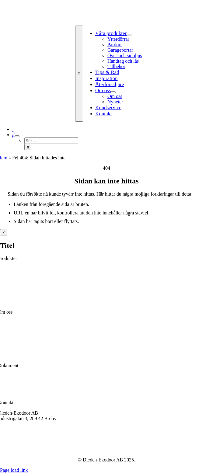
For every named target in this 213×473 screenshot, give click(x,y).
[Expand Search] (17, 136)
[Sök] (13, 134)
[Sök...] (51, 140)
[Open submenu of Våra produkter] (129, 35)
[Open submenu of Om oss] (113, 92)
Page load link (14, 470)
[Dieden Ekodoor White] (108, 22)
